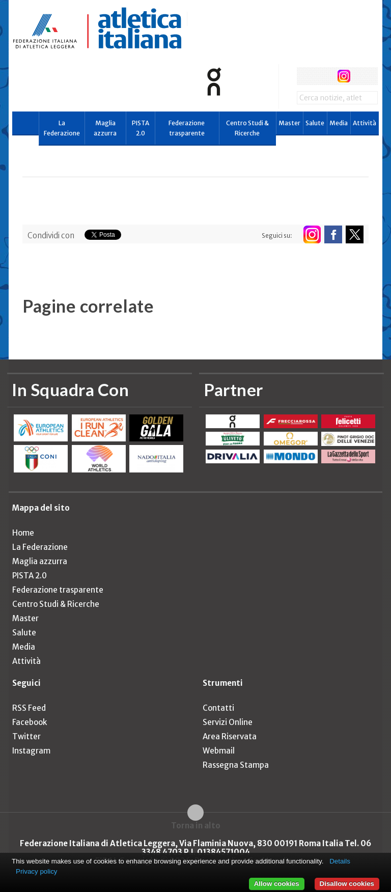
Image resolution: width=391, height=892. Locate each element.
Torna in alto (195, 825)
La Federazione (62, 128)
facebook (305, 76)
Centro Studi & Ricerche (247, 128)
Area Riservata (230, 736)
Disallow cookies (347, 883)
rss (362, 76)
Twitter (26, 736)
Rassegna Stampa (236, 765)
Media (338, 123)
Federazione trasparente (187, 128)
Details (339, 861)
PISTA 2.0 (140, 128)
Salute (314, 123)
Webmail (219, 751)
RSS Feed (29, 708)
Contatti (218, 708)
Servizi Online (228, 722)
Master (289, 123)
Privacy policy (36, 871)
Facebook (29, 722)
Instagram (31, 751)
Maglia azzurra (105, 128)
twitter (324, 76)
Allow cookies (276, 883)
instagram (344, 76)
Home (23, 533)
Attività (364, 123)
